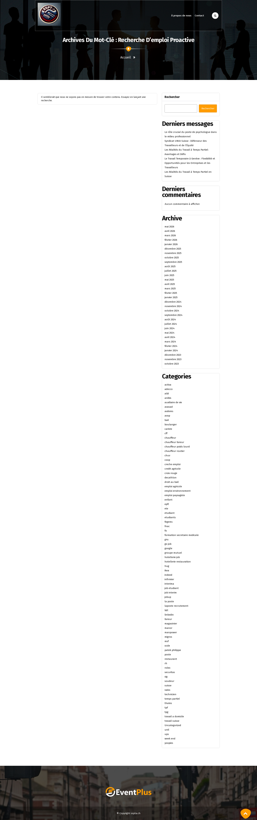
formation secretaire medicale (182, 535)
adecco (169, 389)
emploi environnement (178, 490)
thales (168, 703)
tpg (166, 712)
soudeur (169, 681)
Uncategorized (173, 725)
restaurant (171, 658)
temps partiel (172, 698)
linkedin (169, 614)
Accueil (125, 57)
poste (168, 654)
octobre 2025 (172, 257)
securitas (170, 672)
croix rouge (171, 473)
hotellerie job (172, 557)
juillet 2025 (171, 270)
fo (166, 530)
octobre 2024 (172, 310)
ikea (167, 570)
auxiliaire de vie (173, 402)
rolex (167, 667)
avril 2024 (170, 337)
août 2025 (170, 266)
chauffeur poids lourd (177, 446)
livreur (168, 619)
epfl (167, 504)
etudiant (170, 512)
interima (169, 583)
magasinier (171, 623)
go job (168, 543)
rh (166, 663)
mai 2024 (169, 332)
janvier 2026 (171, 244)
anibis (168, 397)
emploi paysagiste (175, 495)
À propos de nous (181, 16)
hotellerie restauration (178, 561)
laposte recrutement (176, 605)
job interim (171, 592)
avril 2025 (170, 284)
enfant (168, 499)
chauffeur (170, 437)
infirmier (169, 579)
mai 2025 (169, 279)
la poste (169, 601)
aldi (167, 393)
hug (167, 566)
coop (167, 459)
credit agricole (173, 468)
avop (167, 415)
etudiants (170, 517)
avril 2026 (170, 231)
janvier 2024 (171, 350)
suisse (168, 685)
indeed (168, 574)
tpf (166, 707)
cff (166, 433)
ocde (167, 645)
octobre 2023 (172, 363)
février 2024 (171, 346)
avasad (169, 406)
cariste (168, 428)
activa (168, 384)
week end (170, 738)
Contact (199, 16)
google (168, 548)
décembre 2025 (173, 248)
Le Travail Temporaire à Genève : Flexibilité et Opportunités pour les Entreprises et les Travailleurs (190, 163)
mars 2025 (170, 288)
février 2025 (171, 292)
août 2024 (170, 319)
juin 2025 (169, 275)
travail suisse (172, 720)
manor (168, 628)
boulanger (171, 424)
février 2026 (171, 239)
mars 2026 (170, 235)
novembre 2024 (173, 306)
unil (167, 729)
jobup (168, 597)
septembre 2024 (173, 315)
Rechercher (172, 97)
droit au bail (172, 482)
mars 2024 (170, 341)
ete (166, 508)
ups (167, 734)
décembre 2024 (173, 301)
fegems (169, 521)
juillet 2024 (171, 323)
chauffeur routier (175, 451)
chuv (167, 455)
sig (166, 676)
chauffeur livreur (174, 442)
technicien (170, 694)
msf (167, 641)
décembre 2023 (173, 354)
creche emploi (172, 464)
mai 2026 (169, 226)
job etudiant (172, 588)
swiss (167, 689)
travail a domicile (174, 716)
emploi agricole (173, 486)
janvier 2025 (171, 297)
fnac (167, 526)
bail (167, 420)
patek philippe (173, 650)
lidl (166, 610)
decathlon (171, 477)
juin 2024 (170, 328)
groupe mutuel (173, 552)
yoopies (169, 743)
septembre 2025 (173, 261)
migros (168, 636)
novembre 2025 (173, 253)
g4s (166, 539)
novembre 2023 (173, 359)
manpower (171, 632)
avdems (169, 411)
